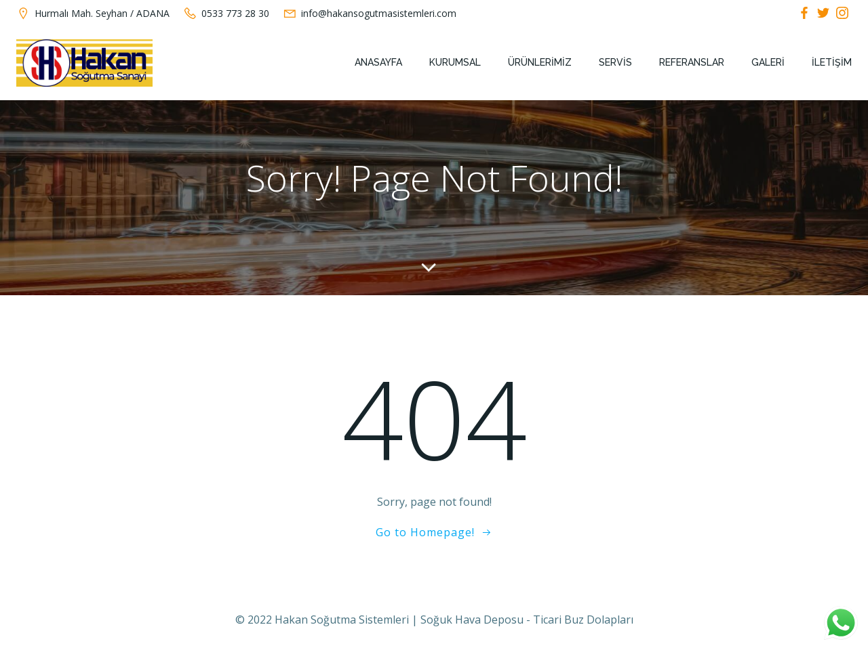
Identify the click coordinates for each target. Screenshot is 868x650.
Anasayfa (378, 62)
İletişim (832, 62)
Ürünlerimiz (540, 62)
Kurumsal (455, 62)
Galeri (768, 62)
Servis (615, 62)
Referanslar (691, 62)
